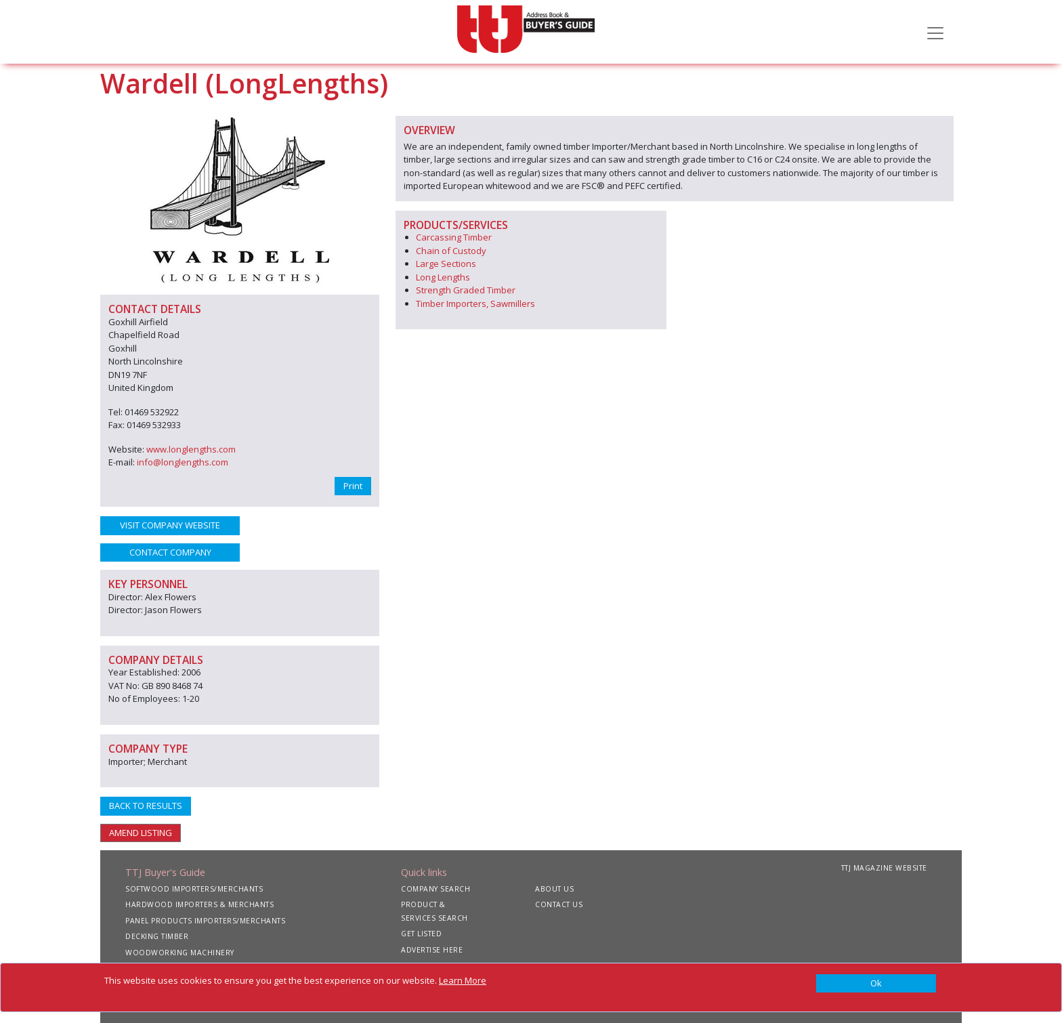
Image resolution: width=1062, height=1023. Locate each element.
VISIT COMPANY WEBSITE (170, 525)
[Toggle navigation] (935, 31)
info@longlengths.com (182, 462)
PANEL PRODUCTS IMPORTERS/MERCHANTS (205, 920)
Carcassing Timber (454, 237)
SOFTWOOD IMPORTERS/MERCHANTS (194, 889)
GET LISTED (421, 933)
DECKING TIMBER (156, 936)
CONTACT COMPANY (170, 552)
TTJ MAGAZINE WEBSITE (884, 868)
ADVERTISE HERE (432, 950)
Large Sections (446, 263)
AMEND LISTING (140, 833)
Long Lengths (443, 277)
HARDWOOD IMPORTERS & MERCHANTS (199, 904)
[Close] (876, 983)
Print (352, 486)
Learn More (462, 980)
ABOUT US (554, 889)
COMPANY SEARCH (435, 889)
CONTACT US (558, 904)
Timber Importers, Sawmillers (475, 303)
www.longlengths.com (191, 449)
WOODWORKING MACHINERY (179, 952)
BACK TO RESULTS (145, 805)
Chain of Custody (451, 251)
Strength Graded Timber (465, 290)
